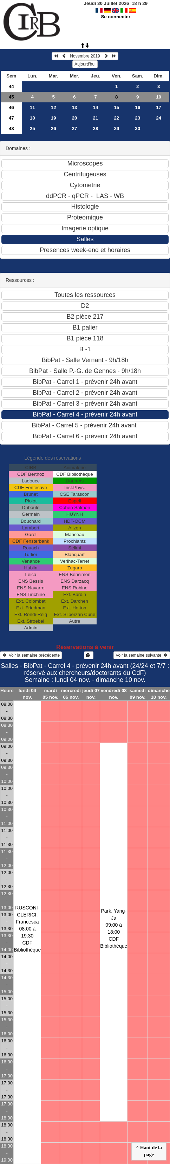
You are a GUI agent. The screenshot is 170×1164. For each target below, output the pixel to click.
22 (116, 118)
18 (32, 118)
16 (137, 107)
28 (95, 128)
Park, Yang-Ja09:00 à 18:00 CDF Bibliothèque (113, 928)
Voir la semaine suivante (142, 655)
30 (137, 128)
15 (116, 107)
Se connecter (115, 16)
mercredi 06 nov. (71, 694)
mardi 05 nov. (50, 694)
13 (74, 107)
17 (158, 107)
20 (74, 118)
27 (74, 128)
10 (158, 97)
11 (32, 107)
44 (11, 86)
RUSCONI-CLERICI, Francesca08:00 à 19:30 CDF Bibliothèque (27, 929)
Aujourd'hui (85, 64)
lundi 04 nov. (27, 694)
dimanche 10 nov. (159, 694)
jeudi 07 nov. (91, 694)
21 (95, 118)
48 (11, 128)
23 (137, 118)
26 (53, 128)
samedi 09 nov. (138, 694)
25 (32, 128)
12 (53, 107)
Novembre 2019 (85, 56)
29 (116, 128)
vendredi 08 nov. (114, 694)
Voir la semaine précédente (31, 655)
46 (11, 107)
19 (53, 118)
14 (95, 107)
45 (11, 97)
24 (158, 118)
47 (11, 118)
